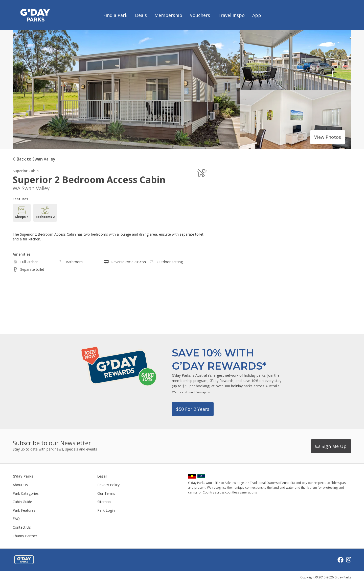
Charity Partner (25, 535)
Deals (141, 15)
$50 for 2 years (192, 409)
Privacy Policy (108, 484)
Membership (168, 15)
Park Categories (26, 493)
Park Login (106, 510)
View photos (327, 137)
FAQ (16, 518)
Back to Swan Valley (36, 159)
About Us (20, 484)
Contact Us (22, 527)
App (256, 15)
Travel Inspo (231, 15)
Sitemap (104, 501)
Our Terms (106, 493)
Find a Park (115, 15)
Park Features (24, 510)
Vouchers (200, 15)
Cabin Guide (22, 501)
